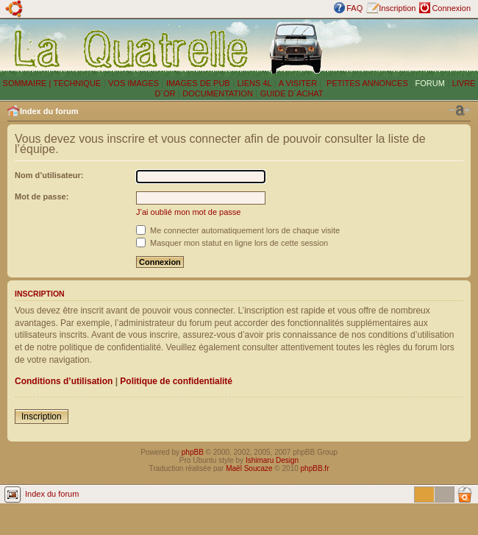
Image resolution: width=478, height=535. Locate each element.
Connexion (451, 8)
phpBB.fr (315, 468)
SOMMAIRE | (28, 83)
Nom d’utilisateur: (49, 175)
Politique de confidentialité (176, 381)
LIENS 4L (255, 83)
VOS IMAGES (133, 83)
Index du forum (49, 111)
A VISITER (298, 83)
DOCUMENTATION (217, 93)
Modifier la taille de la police (460, 110)
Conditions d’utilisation (64, 381)
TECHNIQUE (77, 83)
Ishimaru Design (272, 460)
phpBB (193, 452)
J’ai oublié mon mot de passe (188, 212)
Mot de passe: (41, 196)
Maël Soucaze (249, 468)
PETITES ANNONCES (366, 83)
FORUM (430, 83)
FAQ (354, 8)
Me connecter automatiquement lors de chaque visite (238, 230)
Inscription (397, 8)
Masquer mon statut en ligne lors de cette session (232, 242)
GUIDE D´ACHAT (292, 93)
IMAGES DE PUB (198, 83)
